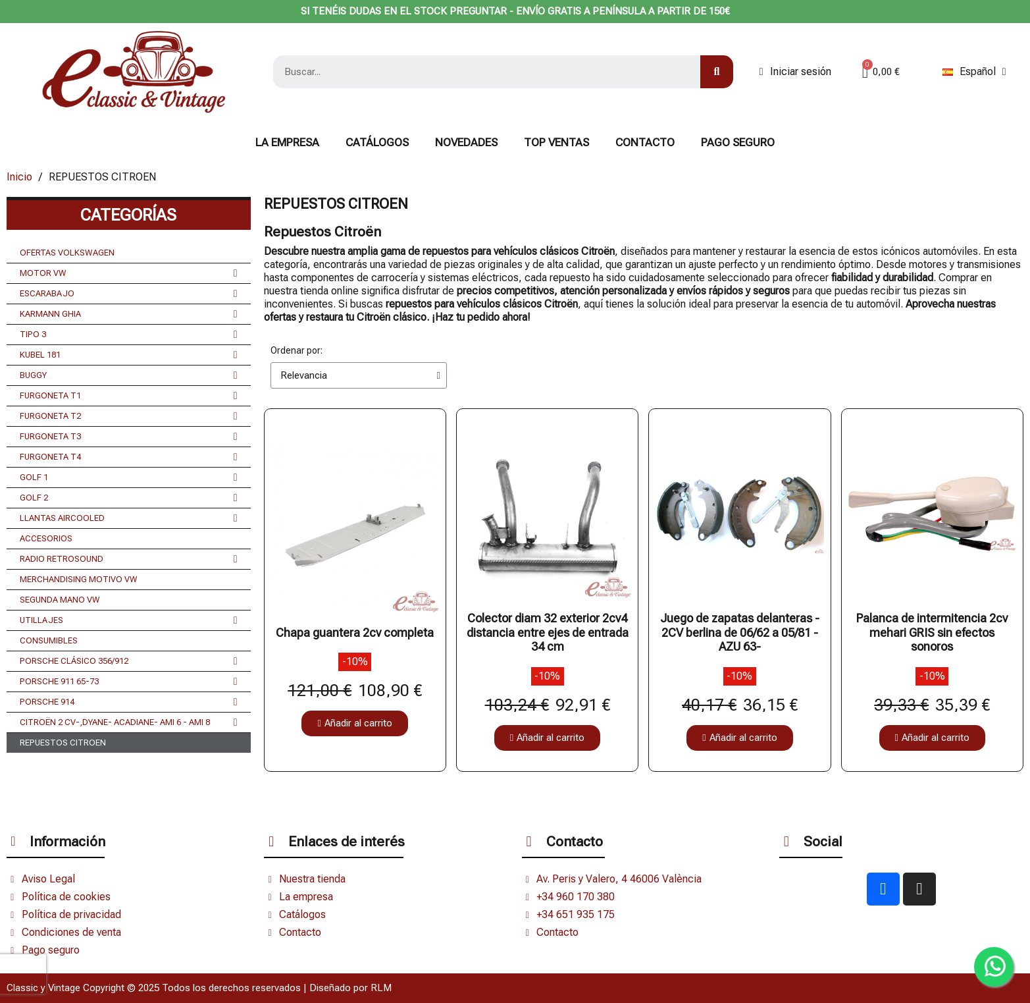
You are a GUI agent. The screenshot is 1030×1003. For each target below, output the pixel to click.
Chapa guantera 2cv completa (355, 632)
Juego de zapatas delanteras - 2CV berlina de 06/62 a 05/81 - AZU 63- (739, 632)
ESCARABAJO (129, 294)
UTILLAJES (129, 620)
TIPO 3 (129, 334)
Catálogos (377, 142)
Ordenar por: (296, 350)
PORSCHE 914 (129, 702)
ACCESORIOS (46, 538)
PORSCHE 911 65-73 (129, 681)
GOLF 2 (129, 498)
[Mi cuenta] (795, 72)
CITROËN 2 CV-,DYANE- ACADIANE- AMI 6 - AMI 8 (129, 722)
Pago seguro (738, 142)
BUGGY (129, 375)
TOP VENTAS (556, 142)
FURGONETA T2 (129, 416)
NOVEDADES (466, 142)
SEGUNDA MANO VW (60, 600)
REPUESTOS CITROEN (63, 742)
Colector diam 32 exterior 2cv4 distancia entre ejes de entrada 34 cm (548, 632)
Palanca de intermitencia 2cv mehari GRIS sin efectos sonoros (932, 632)
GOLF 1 (129, 477)
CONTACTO (645, 142)
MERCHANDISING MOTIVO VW (79, 579)
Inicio (19, 177)
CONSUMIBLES (49, 640)
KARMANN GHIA (129, 314)
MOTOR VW (129, 273)
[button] (354, 723)
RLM (381, 988)
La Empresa (287, 142)
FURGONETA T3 (129, 437)
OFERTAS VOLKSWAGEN (67, 253)
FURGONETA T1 (129, 396)
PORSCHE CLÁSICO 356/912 (129, 661)
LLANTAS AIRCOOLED (129, 518)
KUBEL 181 (129, 355)
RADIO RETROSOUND (129, 559)
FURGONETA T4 (129, 457)
